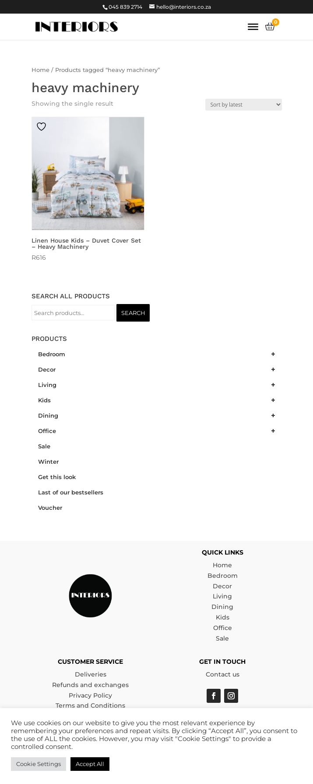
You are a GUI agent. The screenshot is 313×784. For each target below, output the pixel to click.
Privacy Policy (90, 695)
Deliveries (90, 674)
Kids (222, 617)
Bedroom (222, 576)
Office (222, 628)
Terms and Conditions (90, 705)
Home (40, 70)
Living (222, 596)
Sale (222, 638)
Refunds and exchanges (90, 685)
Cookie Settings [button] (38, 763)
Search (133, 313)
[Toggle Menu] (253, 27)
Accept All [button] (90, 763)
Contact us (222, 674)
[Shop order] (243, 105)
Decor (222, 586)
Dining (222, 607)
